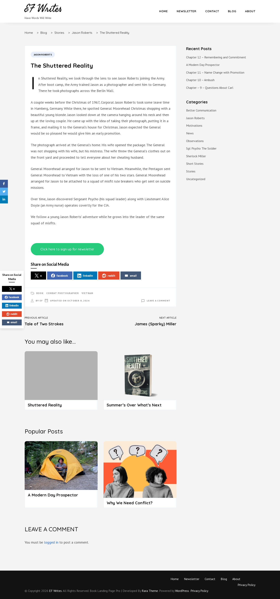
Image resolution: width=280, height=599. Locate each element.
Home (163, 11)
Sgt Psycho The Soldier (201, 148)
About (250, 11)
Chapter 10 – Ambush (200, 80)
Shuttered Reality (45, 404)
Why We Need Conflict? (129, 502)
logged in (51, 542)
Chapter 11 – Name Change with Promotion (215, 72)
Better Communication (201, 110)
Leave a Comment (158, 300)
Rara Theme (150, 591)
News (190, 133)
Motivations (194, 125)
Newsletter (186, 11)
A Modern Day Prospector (53, 494)
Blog (232, 11)
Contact (212, 11)
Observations (195, 141)
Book (40, 293)
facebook (59, 276)
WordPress (182, 591)
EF (41, 300)
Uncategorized (195, 179)
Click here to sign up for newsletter (67, 249)
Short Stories (194, 164)
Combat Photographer (62, 293)
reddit (108, 276)
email (130, 276)
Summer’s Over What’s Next (134, 404)
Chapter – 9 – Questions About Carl (209, 88)
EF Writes (55, 591)
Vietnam (87, 293)
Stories (190, 171)
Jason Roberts (43, 54)
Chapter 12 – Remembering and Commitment (216, 57)
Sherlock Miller (196, 156)
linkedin (85, 276)
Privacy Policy (246, 585)
